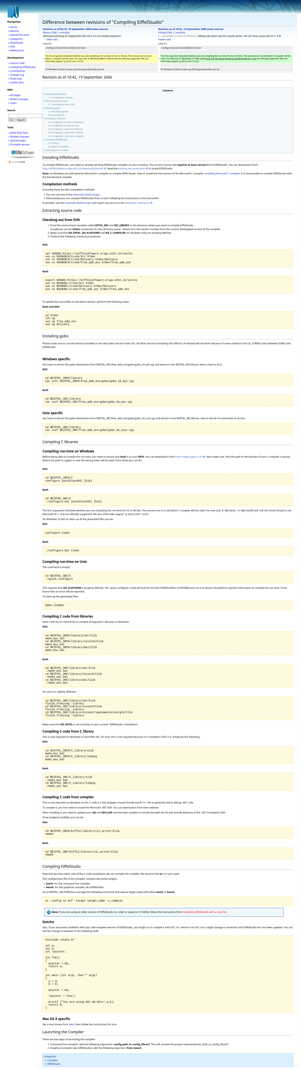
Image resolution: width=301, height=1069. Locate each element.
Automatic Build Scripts (86, 194)
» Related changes (18, 136)
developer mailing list (137, 203)
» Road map (15, 78)
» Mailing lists (16, 50)
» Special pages (17, 140)
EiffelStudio (53, 1064)
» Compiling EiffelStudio (22, 67)
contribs (64, 32)
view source (100, 29)
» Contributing (16, 71)
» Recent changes (18, 99)
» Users (12, 103)
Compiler (52, 1060)
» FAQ (11, 46)
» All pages (14, 95)
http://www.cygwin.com (189, 456)
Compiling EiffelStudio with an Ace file (204, 912)
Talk (54, 32)
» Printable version (19, 144)
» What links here (18, 132)
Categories (50, 1056)
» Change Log (16, 74)
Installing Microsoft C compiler (222, 173)
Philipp (162, 32)
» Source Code (16, 63)
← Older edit (50, 39)
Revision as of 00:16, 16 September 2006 (67, 29)
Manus (47, 32)
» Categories (15, 39)
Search (11, 110)
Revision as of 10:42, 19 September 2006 (182, 29)
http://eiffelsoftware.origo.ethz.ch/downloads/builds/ (72, 168)
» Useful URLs (16, 82)
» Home (12, 27)
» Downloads (15, 42)
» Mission (13, 31)
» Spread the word (18, 34)
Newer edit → (166, 39)
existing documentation (132, 168)
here (71, 1024)
